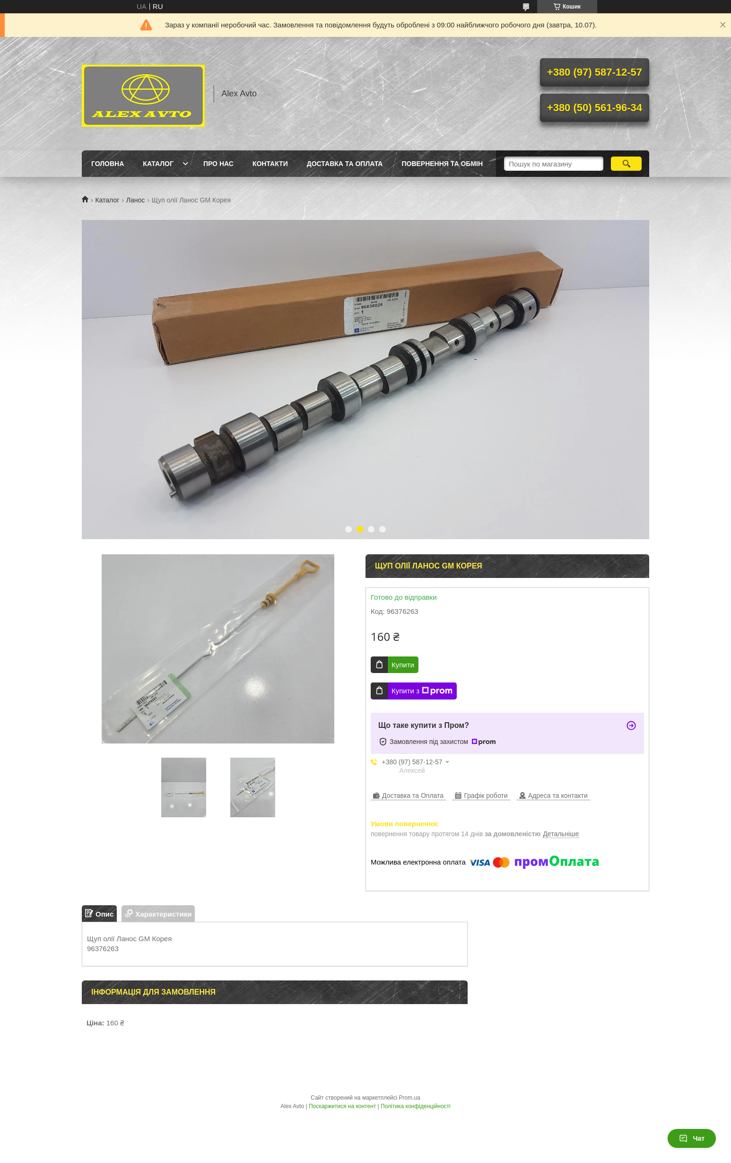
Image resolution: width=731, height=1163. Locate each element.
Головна (107, 163)
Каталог (158, 163)
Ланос (135, 200)
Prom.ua (409, 1097)
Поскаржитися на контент (342, 1106)
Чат (692, 1138)
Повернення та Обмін (442, 163)
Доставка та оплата (345, 163)
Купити (403, 665)
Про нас (218, 163)
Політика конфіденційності (416, 1106)
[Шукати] (626, 164)
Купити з (422, 691)
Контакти (270, 163)
